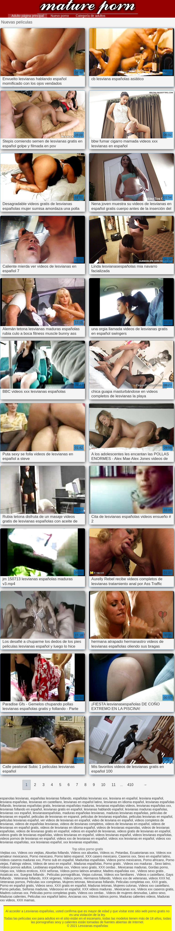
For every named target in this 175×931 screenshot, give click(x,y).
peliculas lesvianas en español (150, 816)
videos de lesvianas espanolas (118, 827)
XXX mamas (25, 900)
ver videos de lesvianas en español (65, 820)
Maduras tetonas (100, 885)
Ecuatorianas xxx (142, 853)
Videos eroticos (27, 871)
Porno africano (153, 860)
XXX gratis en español (70, 885)
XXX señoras (49, 871)
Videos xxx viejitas (31, 853)
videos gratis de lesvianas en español (143, 831)
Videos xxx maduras (138, 863)
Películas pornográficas (63, 874)
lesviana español (151, 798)
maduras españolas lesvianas (83, 813)
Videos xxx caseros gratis (155, 889)
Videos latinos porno (103, 896)
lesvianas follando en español (21, 809)
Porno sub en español (58, 860)
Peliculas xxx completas (44, 882)
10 (103, 785)
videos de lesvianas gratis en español (42, 831)
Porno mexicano (41, 856)
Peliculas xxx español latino (47, 896)
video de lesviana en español (112, 820)
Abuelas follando (57, 853)
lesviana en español (123, 798)
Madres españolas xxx (119, 871)
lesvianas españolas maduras (73, 805)
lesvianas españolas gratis (31, 805)
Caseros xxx (127, 856)
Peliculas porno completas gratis (53, 893)
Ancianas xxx (77, 896)
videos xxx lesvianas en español (131, 838)
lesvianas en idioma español (124, 802)
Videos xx (106, 853)
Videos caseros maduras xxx (20, 860)
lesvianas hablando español (103, 809)
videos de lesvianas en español (127, 824)
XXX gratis (159, 882)
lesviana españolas (13, 802)
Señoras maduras (35, 889)
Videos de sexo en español (52, 863)
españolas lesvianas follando (51, 798)
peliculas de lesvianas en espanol (55, 816)
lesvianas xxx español (15, 813)
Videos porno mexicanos (123, 860)
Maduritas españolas (90, 860)
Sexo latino (162, 863)
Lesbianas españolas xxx (51, 867)
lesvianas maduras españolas (146, 809)
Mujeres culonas (125, 885)
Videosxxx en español (64, 889)
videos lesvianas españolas (152, 835)
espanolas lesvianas (14, 798)
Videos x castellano (150, 874)
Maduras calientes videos (137, 896)
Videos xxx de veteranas (129, 878)
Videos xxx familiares (119, 874)
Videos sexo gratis (84, 867)
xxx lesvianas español (46, 842)
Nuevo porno (60, 16)
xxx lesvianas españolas (80, 842)
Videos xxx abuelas (84, 853)
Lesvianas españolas (87, 7)
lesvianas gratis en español (63, 809)
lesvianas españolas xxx (153, 805)
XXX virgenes (51, 878)
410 (130, 785)
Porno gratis (112, 863)
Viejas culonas (92, 874)
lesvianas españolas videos (115, 805)
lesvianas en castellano (45, 802)
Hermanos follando (97, 878)
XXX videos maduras (97, 889)
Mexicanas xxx (125, 889)
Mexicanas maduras (132, 867)
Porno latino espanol (69, 856)
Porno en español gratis (17, 885)
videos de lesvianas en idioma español (67, 827)
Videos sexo (44, 885)
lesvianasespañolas (47, 813)
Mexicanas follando (100, 882)
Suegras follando (32, 874)
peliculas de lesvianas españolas (104, 816)
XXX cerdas (107, 867)
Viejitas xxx (8, 853)
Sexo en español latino (154, 856)
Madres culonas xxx (14, 893)
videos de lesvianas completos (81, 824)
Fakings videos (20, 863)
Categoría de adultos (90, 16)
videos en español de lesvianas (93, 831)
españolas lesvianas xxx (90, 798)
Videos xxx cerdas (91, 893)
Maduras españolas (88, 863)
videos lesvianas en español (74, 835)
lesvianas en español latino (83, 802)
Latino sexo (157, 893)
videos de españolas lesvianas (36, 824)
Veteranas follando (27, 878)
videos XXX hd (159, 878)
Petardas (121, 853)
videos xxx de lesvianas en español (82, 838)
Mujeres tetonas (73, 882)
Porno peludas (10, 889)
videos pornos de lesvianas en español (27, 838)
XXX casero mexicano (101, 856)
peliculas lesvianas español (19, 820)
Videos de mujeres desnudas (126, 893)
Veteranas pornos (12, 882)
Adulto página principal (27, 16)
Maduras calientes (13, 896)
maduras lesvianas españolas (127, 813)
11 (114, 785)
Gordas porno (158, 867)
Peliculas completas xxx (133, 882)
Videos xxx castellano (154, 885)
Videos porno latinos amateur (80, 871)
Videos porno (72, 878)
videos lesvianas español (113, 835)
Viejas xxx (7, 871)
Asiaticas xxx (9, 874)
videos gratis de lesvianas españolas (26, 835)
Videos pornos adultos (15, 867)
